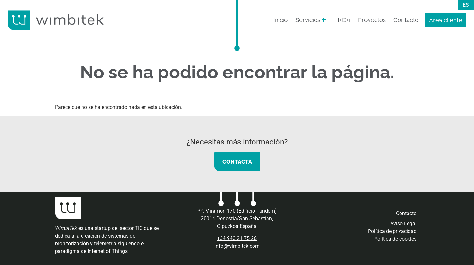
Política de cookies (395, 239)
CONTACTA (237, 162)
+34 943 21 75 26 (237, 238)
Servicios (307, 19)
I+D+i (344, 19)
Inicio (280, 19)
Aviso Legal (403, 224)
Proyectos (372, 19)
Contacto (405, 19)
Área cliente (445, 20)
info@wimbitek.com (237, 246)
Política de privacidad (392, 231)
